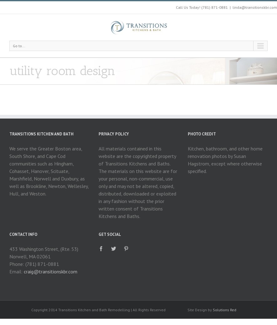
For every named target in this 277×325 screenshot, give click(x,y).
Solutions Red (224, 309)
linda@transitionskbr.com (255, 7)
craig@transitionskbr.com (50, 271)
